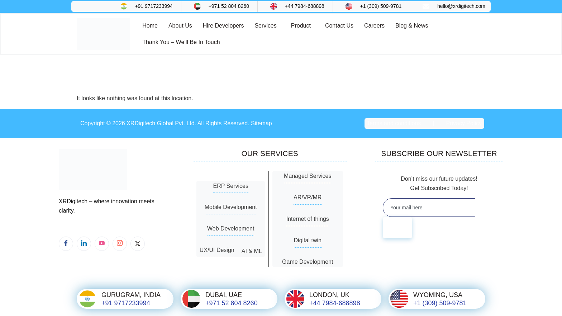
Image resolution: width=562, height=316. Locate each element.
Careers (374, 26)
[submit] (398, 227)
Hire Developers (223, 26)
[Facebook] (66, 244)
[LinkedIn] (84, 244)
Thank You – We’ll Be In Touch (181, 42)
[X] (137, 244)
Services (265, 26)
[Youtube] (102, 244)
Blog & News (411, 26)
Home (150, 26)
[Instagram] (120, 244)
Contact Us (339, 26)
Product (301, 26)
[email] (428, 207)
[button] (267, 26)
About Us (180, 26)
